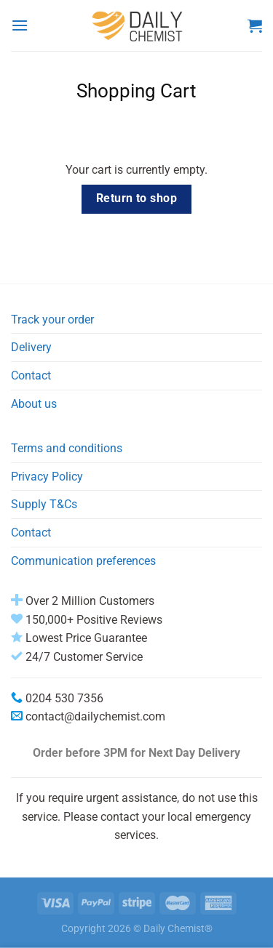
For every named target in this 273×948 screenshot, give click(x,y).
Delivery (31, 347)
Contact (31, 375)
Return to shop (137, 198)
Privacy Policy (47, 476)
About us (34, 404)
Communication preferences (83, 561)
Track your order (52, 319)
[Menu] (19, 25)
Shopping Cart (136, 91)
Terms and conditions (66, 448)
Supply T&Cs (44, 504)
